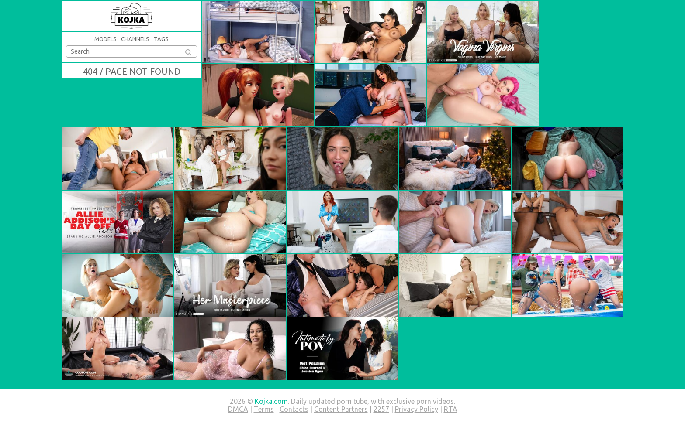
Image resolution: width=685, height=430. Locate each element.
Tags (161, 39)
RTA (450, 409)
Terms (264, 409)
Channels (135, 39)
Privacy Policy (416, 409)
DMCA (238, 409)
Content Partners (341, 409)
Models (105, 39)
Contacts (294, 409)
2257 (381, 409)
